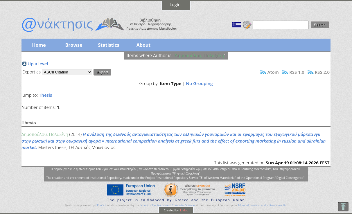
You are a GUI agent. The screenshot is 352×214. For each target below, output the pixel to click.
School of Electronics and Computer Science (167, 205)
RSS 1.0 (296, 72)
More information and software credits (262, 205)
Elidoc (183, 210)
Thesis (45, 95)
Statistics (108, 45)
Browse (73, 45)
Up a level (38, 63)
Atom (273, 72)
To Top (343, 206)
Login (175, 4)
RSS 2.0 (322, 72)
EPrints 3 (101, 205)
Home (39, 45)
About (144, 45)
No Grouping (199, 83)
